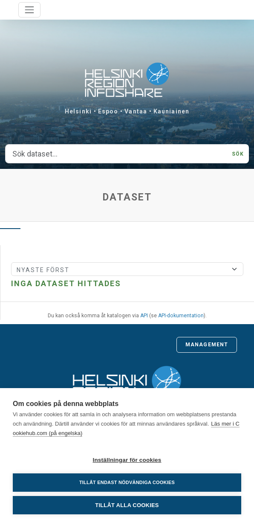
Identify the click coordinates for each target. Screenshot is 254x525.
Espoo (108, 111)
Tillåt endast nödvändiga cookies (127, 482)
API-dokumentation (181, 316)
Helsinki (78, 111)
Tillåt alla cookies (127, 505)
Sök (238, 154)
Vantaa (135, 111)
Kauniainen (171, 111)
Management (206, 345)
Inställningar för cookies (126, 460)
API (144, 316)
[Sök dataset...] (116, 154)
